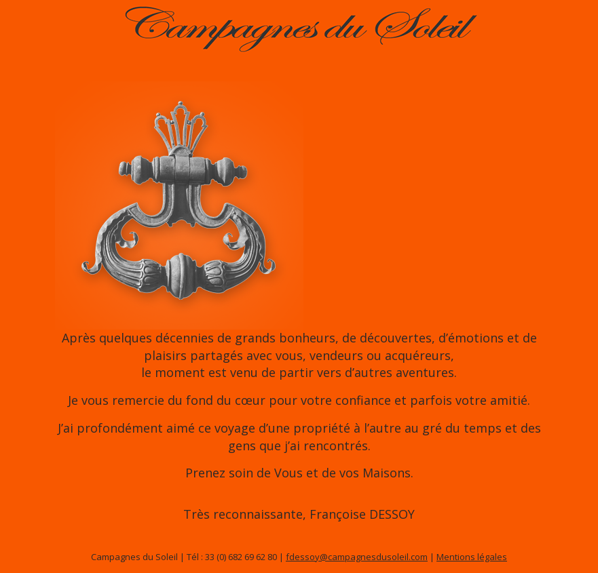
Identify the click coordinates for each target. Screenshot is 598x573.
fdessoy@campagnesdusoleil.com (357, 557)
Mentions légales (471, 557)
